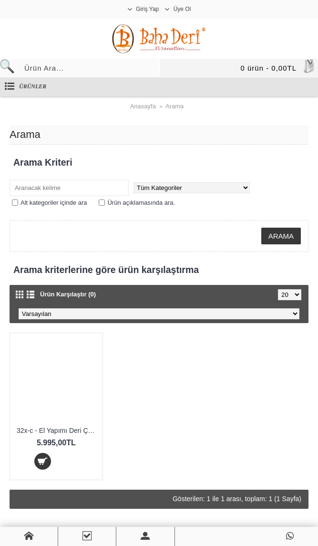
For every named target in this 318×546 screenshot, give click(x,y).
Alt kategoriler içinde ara (49, 202)
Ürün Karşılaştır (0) (68, 294)
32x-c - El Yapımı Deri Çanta (58, 430)
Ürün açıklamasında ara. (137, 202)
